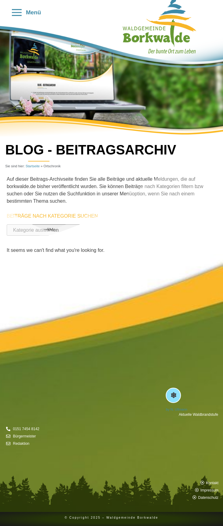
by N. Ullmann (176, 409)
